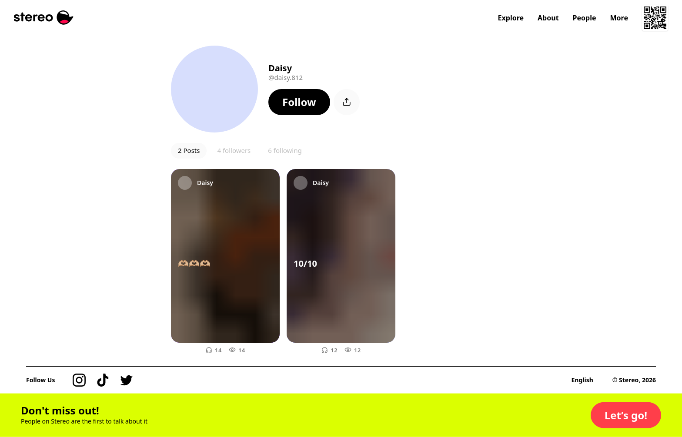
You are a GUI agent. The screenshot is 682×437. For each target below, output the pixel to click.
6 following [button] (284, 150)
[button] (299, 102)
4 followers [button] (234, 150)
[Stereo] (44, 17)
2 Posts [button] (189, 150)
